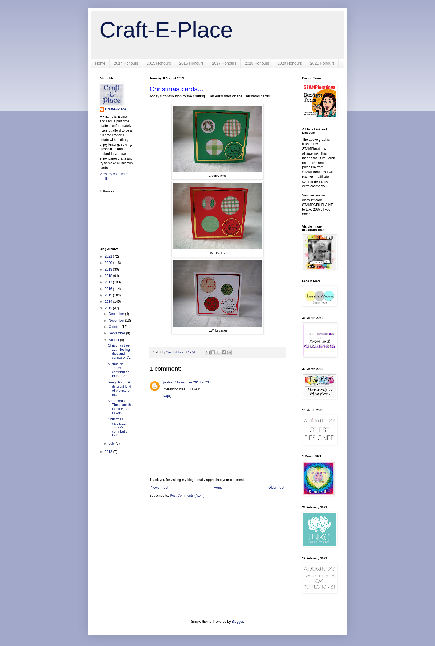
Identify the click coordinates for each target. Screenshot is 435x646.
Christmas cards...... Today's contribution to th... (118, 427)
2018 (109, 276)
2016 (109, 289)
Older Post (276, 487)
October (115, 327)
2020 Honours (289, 63)
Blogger (237, 622)
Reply (167, 396)
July (112, 443)
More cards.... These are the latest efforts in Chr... (120, 407)
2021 (109, 256)
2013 (109, 308)
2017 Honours (224, 63)
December (117, 314)
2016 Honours (191, 63)
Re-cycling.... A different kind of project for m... (119, 388)
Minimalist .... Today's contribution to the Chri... (119, 370)
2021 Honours (322, 63)
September (117, 333)
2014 (109, 302)
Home (100, 63)
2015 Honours (158, 63)
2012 (109, 452)
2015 (109, 295)
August (114, 340)
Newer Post (159, 487)
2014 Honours (126, 63)
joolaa (168, 382)
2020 (109, 263)
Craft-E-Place (166, 29)
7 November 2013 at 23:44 (194, 382)
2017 (109, 282)
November (117, 320)
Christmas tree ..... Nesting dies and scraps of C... (120, 351)
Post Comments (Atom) (187, 496)
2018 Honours (257, 63)
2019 (109, 269)
